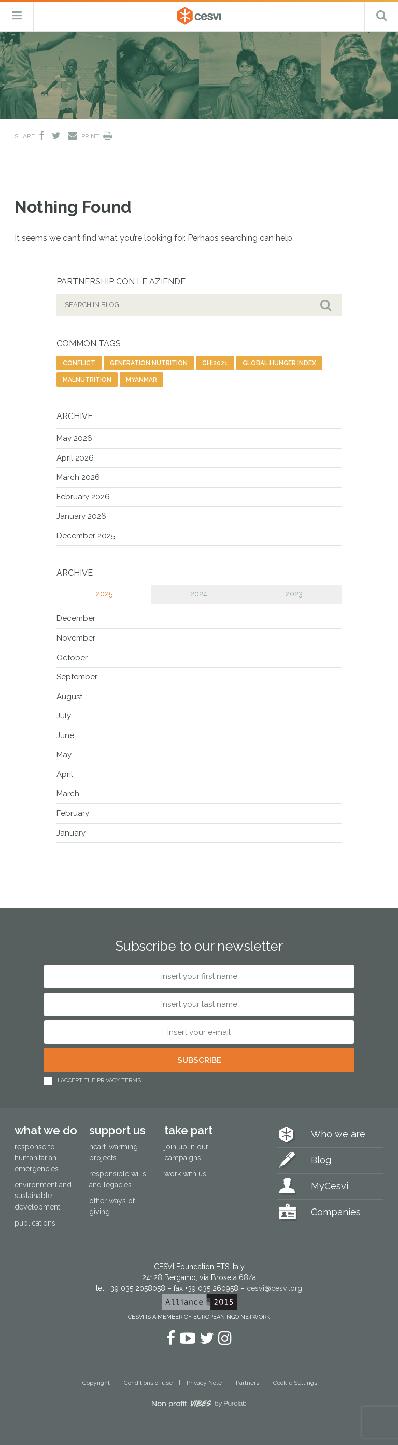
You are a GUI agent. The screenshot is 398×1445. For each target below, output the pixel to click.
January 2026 (81, 516)
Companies (336, 1211)
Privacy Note (204, 1382)
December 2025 (85, 535)
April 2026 (75, 458)
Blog (321, 1160)
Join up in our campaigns (186, 1152)
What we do (46, 1130)
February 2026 (83, 497)
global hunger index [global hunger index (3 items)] (279, 363)
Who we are (338, 1134)
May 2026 (74, 438)
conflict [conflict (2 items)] (79, 363)
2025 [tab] (104, 594)
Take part (188, 1130)
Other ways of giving (112, 1206)
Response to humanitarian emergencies (37, 1158)
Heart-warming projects (113, 1152)
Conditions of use (148, 1382)
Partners (247, 1382)
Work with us (185, 1174)
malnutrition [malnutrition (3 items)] (87, 379)
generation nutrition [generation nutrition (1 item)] (149, 363)
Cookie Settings (295, 1382)
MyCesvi (329, 1185)
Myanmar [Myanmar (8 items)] (141, 379)
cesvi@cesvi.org (274, 1288)
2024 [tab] (198, 594)
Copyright (96, 1382)
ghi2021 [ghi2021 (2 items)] (215, 363)
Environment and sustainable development (43, 1195)
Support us (117, 1130)
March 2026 (78, 477)
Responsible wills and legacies (117, 1179)
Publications (35, 1223)
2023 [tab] (294, 594)
